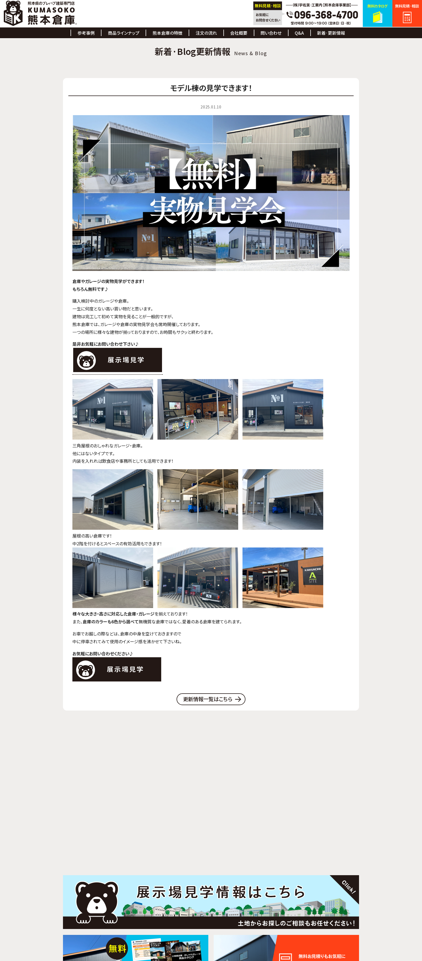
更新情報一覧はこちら (208, 699)
